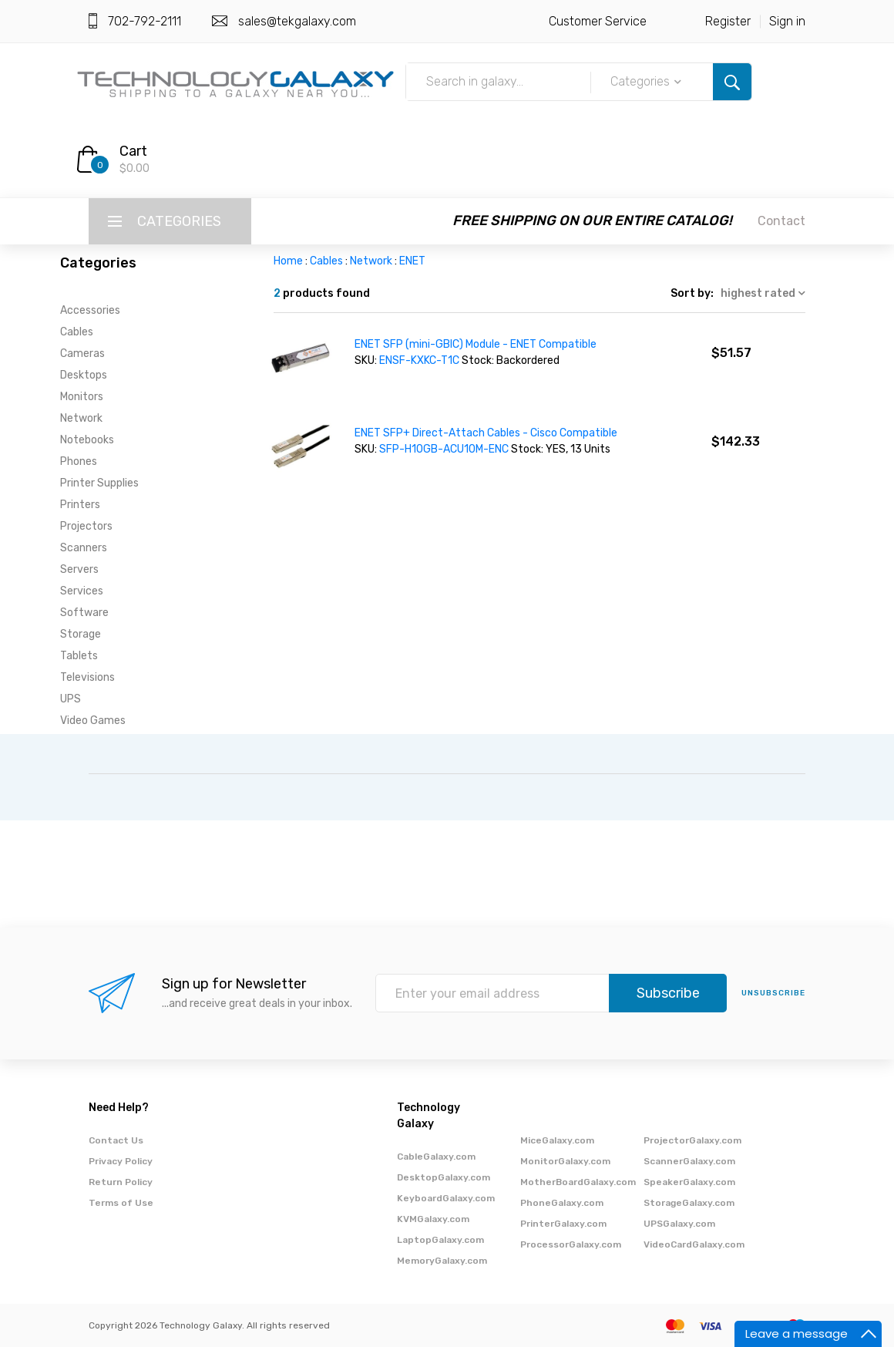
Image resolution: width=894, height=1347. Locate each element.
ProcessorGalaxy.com (570, 1244)
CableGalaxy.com (436, 1156)
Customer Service (598, 21)
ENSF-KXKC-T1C (419, 360)
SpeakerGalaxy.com (689, 1182)
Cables (76, 331)
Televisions (87, 677)
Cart (133, 151)
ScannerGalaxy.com (689, 1161)
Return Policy (121, 1182)
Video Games (93, 720)
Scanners (83, 547)
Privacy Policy (121, 1161)
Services (81, 591)
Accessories (90, 310)
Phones (78, 461)
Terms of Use (121, 1202)
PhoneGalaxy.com (561, 1202)
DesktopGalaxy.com (443, 1177)
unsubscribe (773, 993)
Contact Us (116, 1140)
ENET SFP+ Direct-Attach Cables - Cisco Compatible (486, 432)
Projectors (86, 526)
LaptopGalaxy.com (440, 1239)
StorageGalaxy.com (689, 1202)
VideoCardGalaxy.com (694, 1244)
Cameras (82, 353)
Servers (79, 569)
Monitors (81, 396)
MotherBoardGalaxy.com (578, 1182)
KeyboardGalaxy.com (446, 1198)
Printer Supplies (99, 483)
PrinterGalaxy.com (563, 1223)
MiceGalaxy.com (557, 1140)
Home (288, 261)
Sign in (787, 21)
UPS (70, 698)
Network (81, 418)
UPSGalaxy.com (679, 1223)
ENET (412, 261)
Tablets (79, 655)
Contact (781, 221)
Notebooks (87, 439)
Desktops (83, 375)
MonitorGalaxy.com (565, 1161)
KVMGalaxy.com (433, 1219)
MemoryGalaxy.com (442, 1260)
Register (728, 21)
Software (84, 612)
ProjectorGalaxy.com (692, 1140)
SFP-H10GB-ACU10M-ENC (444, 449)
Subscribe (668, 993)
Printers (80, 504)
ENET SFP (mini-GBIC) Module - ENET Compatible (476, 344)
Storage (80, 634)
